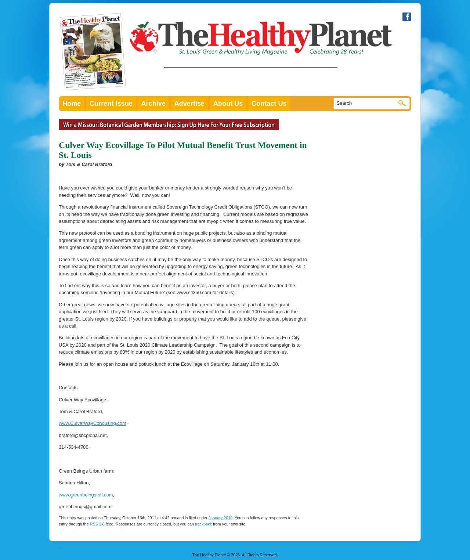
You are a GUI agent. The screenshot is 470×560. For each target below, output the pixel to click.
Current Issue (111, 103)
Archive (153, 103)
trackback (203, 524)
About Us (228, 103)
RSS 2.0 (97, 524)
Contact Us (269, 103)
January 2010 (220, 518)
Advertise (189, 103)
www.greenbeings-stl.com (86, 495)
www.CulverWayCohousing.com (92, 423)
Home (71, 103)
